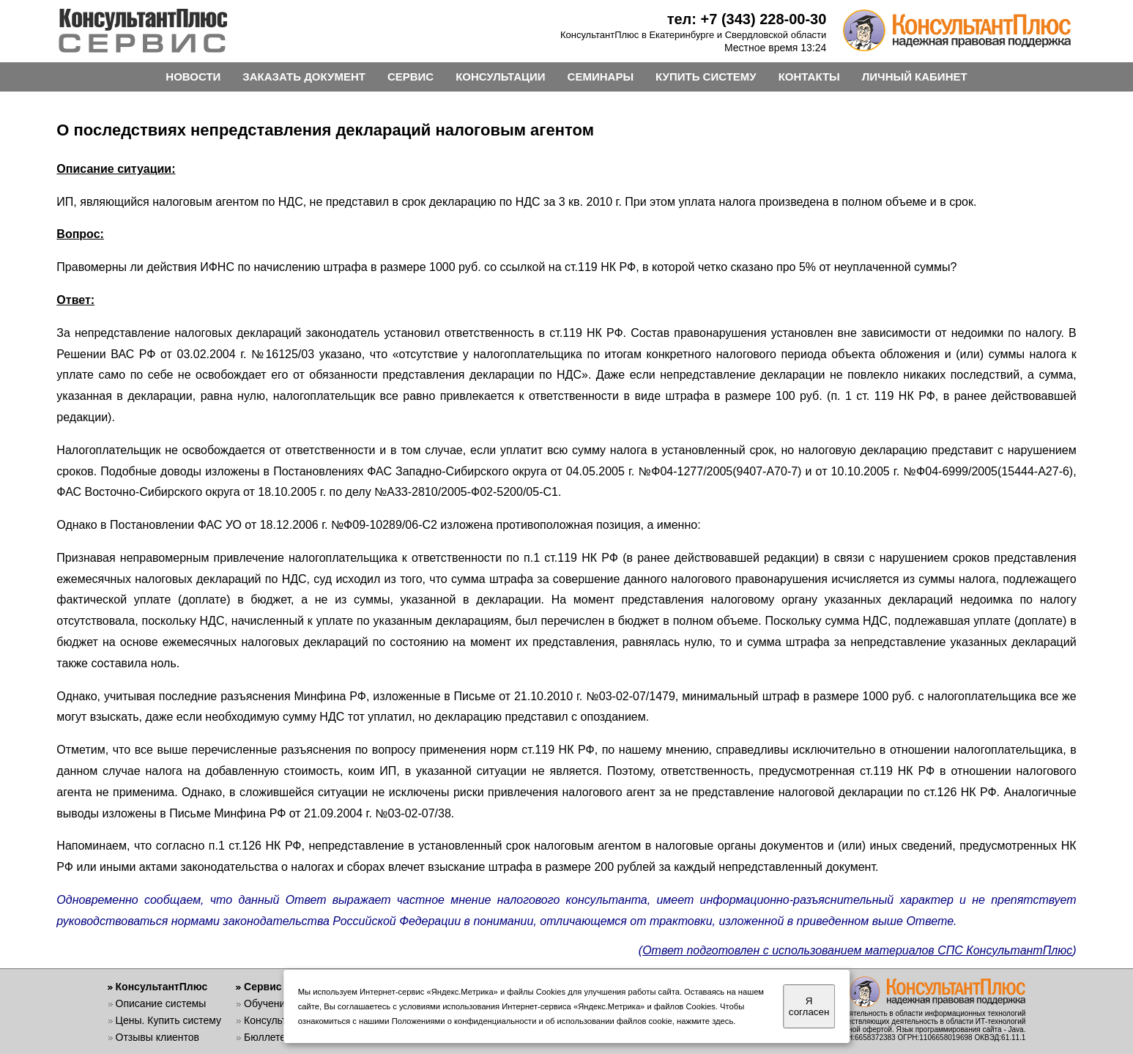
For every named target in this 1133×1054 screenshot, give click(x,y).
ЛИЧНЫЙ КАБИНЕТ (914, 76)
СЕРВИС (410, 76)
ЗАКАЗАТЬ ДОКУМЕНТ (303, 76)
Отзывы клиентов (157, 1037)
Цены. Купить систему (169, 1020)
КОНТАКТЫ (809, 76)
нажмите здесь (705, 1021)
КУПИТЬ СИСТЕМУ (706, 76)
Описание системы (161, 1003)
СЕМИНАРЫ (601, 76)
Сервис (262, 986)
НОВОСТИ (193, 76)
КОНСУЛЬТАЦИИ (500, 76)
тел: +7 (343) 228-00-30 (747, 19)
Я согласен (809, 1006)
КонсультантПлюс (162, 986)
